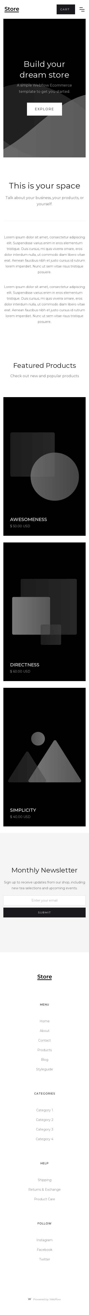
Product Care (44, 1199)
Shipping (44, 1180)
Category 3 (44, 1129)
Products (44, 1050)
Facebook (44, 1250)
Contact (44, 1040)
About (44, 1031)
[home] (30, 9)
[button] (66, 9)
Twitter (44, 1259)
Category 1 (44, 1110)
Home (45, 1021)
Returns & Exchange (44, 1190)
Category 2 (44, 1120)
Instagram (44, 1240)
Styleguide (44, 1069)
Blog (44, 1060)
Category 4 (44, 1139)
